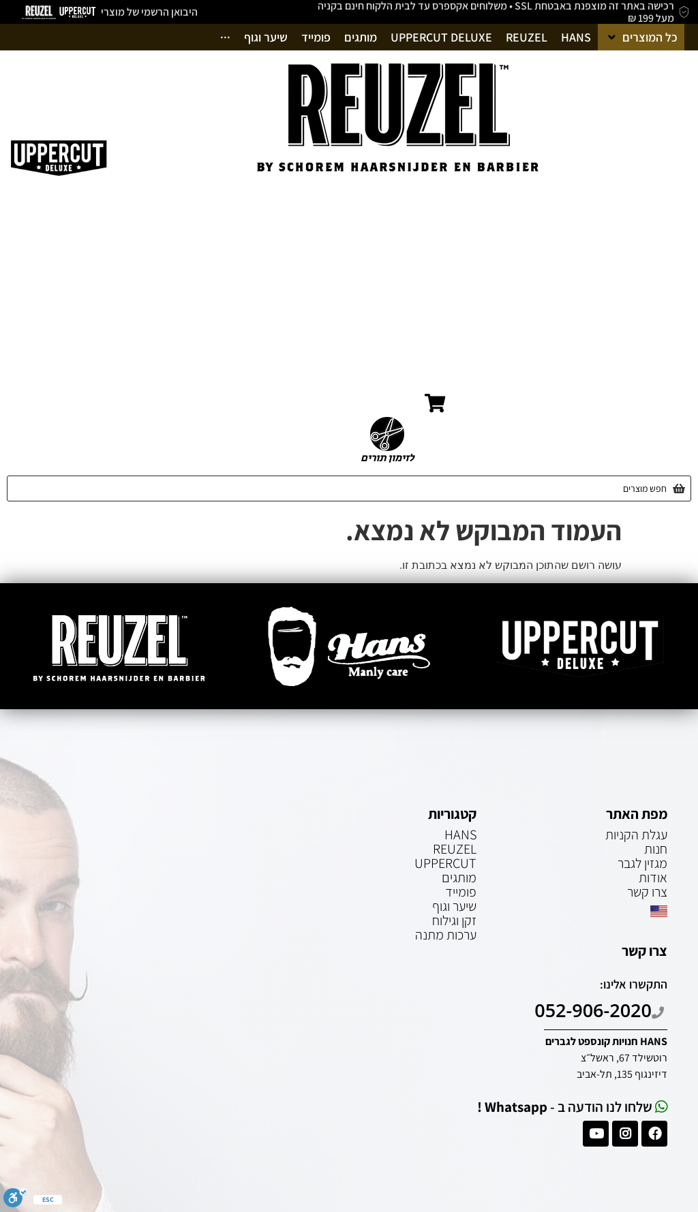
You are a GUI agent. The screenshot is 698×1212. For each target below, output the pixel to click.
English (661, 404)
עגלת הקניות (651, 333)
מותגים (459, 877)
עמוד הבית (656, 237)
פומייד (460, 892)
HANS (460, 834)
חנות (660, 261)
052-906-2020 (600, 1010)
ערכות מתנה (445, 935)
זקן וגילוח (454, 920)
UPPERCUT (445, 863)
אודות (666, 285)
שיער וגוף (454, 906)
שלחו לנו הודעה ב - (572, 1107)
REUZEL (454, 849)
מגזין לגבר (657, 309)
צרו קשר (660, 381)
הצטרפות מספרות (640, 357)
